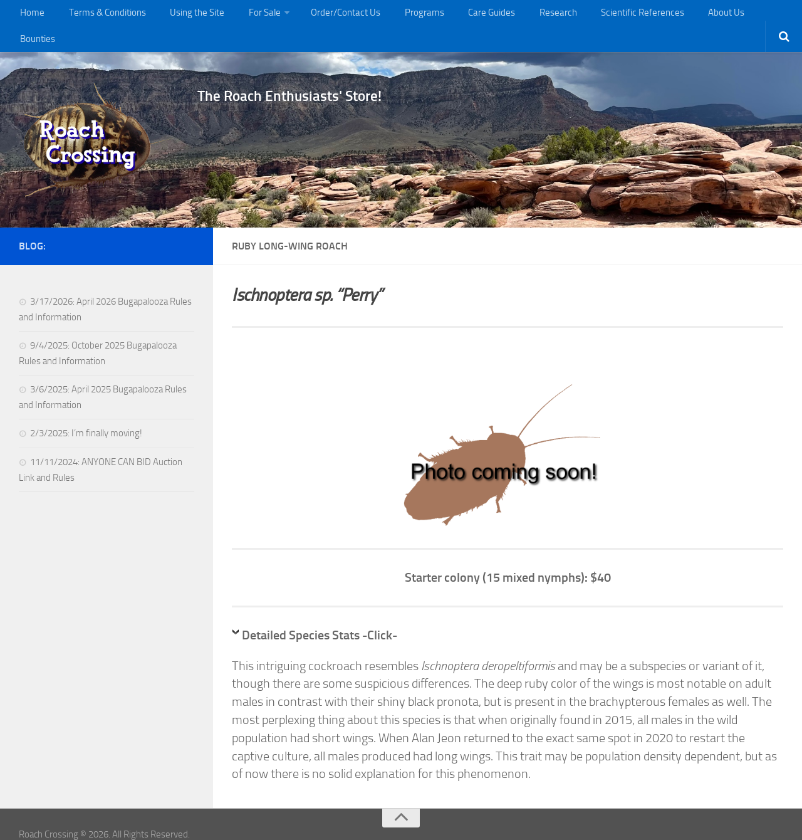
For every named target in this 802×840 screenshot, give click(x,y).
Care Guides (468, 15)
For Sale (253, 15)
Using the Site (189, 15)
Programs (407, 15)
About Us (691, 15)
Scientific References (610, 15)
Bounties (745, 15)
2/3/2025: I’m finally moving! (86, 412)
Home (30, 15)
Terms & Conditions (101, 15)
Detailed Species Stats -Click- (319, 614)
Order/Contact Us (333, 15)
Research (530, 15)
